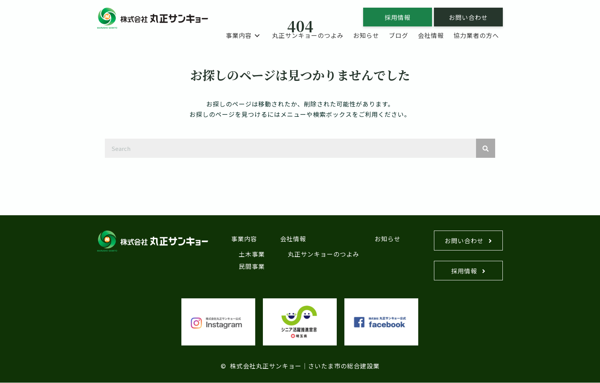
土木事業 (252, 254)
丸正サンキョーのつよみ (323, 254)
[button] (397, 17)
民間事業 (252, 266)
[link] (244, 35)
